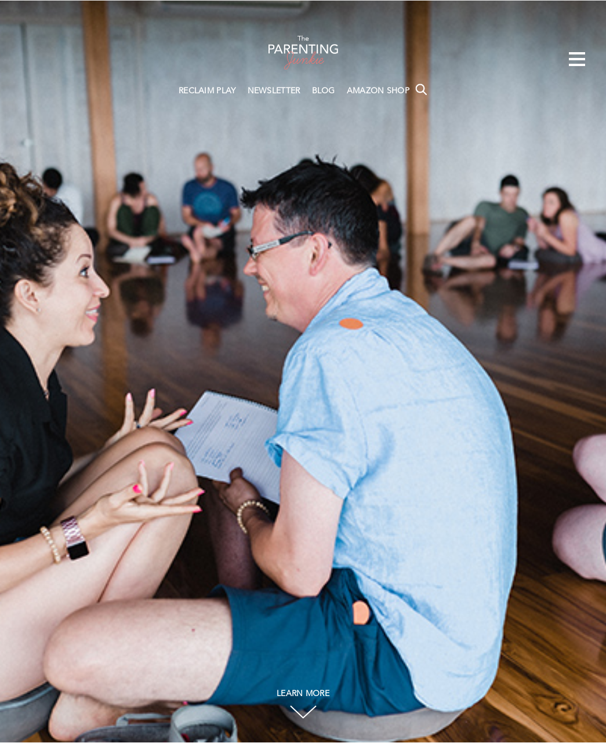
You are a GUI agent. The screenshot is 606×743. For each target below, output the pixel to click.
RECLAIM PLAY (207, 91)
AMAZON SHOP (378, 91)
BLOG (323, 91)
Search (421, 89)
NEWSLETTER (274, 91)
